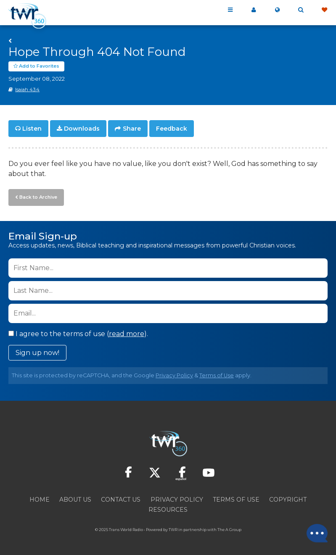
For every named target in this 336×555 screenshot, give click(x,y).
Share (132, 128)
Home (39, 499)
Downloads (82, 128)
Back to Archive (38, 197)
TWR (173, 529)
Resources (168, 509)
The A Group (229, 529)
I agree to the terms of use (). (78, 334)
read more (126, 334)
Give (324, 10)
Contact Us (120, 499)
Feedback (171, 128)
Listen (32, 128)
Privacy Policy (174, 375)
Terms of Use (216, 375)
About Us (75, 499)
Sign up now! (37, 353)
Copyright (288, 499)
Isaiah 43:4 (27, 89)
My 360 (253, 10)
